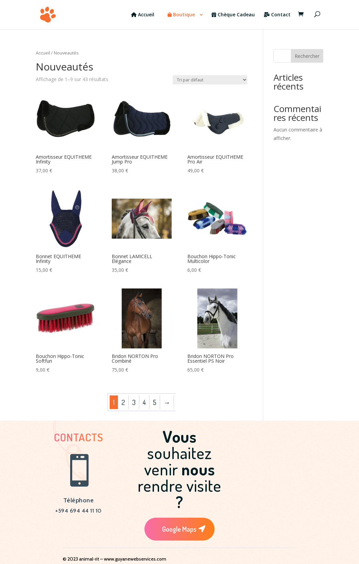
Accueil (142, 15)
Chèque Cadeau (233, 15)
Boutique (181, 15)
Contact (277, 15)
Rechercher (307, 56)
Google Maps (179, 528)
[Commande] (210, 79)
